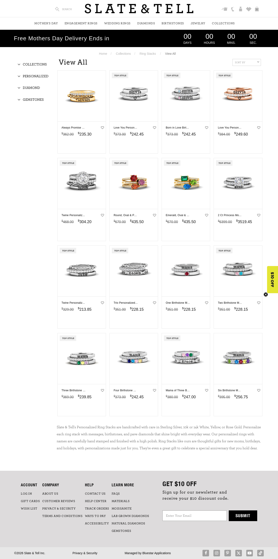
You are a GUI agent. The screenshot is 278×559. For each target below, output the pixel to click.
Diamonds (146, 23)
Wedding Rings (117, 23)
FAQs (116, 493)
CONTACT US (95, 493)
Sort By (247, 62)
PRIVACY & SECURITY (59, 508)
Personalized (36, 76)
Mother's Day (46, 23)
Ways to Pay (95, 516)
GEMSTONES (121, 531)
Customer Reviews (58, 501)
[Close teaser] (266, 294)
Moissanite (122, 508)
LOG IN (26, 493)
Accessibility (97, 523)
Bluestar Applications (156, 553)
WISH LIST (29, 508)
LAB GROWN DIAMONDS (130, 516)
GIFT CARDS (30, 501)
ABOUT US (50, 493)
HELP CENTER (96, 501)
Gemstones (33, 99)
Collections (223, 23)
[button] (272, 279)
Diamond (31, 88)
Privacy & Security (84, 553)
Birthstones (173, 23)
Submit (243, 515)
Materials (121, 501)
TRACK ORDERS (97, 508)
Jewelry (198, 23)
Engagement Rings (81, 23)
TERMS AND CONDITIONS (62, 516)
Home (103, 53)
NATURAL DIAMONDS (128, 523)
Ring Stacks (148, 53)
